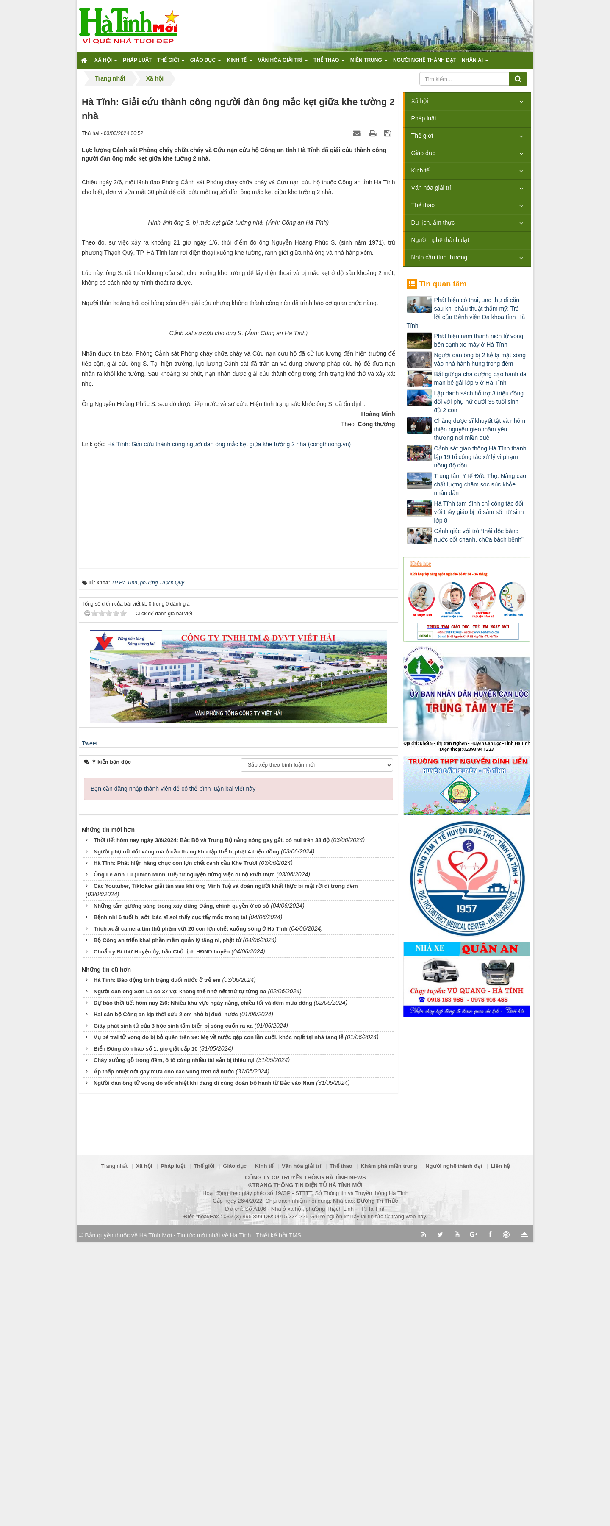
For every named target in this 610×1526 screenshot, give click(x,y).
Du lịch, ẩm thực (433, 222)
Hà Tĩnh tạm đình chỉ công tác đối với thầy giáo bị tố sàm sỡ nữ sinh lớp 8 (479, 512)
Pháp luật (423, 118)
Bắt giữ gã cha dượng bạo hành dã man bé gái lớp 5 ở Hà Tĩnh (480, 378)
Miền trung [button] (369, 62)
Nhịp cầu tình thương (439, 257)
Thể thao (423, 205)
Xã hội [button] (105, 62)
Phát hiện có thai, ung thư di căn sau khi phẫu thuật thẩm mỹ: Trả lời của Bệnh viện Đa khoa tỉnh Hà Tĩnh (466, 313)
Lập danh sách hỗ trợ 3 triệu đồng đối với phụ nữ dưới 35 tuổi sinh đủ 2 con (479, 402)
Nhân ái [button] (475, 62)
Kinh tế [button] (239, 62)
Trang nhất (114, 1450)
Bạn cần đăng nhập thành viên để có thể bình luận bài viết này (173, 1126)
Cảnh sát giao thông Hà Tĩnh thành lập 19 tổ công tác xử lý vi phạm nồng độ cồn (480, 457)
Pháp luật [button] (137, 60)
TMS (295, 1519)
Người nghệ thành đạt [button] (424, 60)
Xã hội (419, 100)
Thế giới (422, 135)
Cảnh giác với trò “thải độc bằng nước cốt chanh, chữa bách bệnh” (479, 535)
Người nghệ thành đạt (440, 239)
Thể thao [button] (329, 62)
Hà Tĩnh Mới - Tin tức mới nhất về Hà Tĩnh (195, 1519)
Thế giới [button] (171, 62)
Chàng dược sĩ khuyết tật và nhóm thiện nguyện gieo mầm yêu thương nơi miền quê (479, 429)
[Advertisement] (238, 840)
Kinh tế (420, 170)
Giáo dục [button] (206, 62)
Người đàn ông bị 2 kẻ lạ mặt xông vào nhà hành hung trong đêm (480, 359)
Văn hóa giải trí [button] (283, 62)
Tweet (89, 1081)
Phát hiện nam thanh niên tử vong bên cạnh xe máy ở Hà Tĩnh (479, 340)
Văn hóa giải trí (431, 187)
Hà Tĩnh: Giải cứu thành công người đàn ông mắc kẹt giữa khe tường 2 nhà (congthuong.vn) (229, 782)
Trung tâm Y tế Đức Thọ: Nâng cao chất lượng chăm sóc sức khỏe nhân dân (480, 484)
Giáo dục (423, 153)
